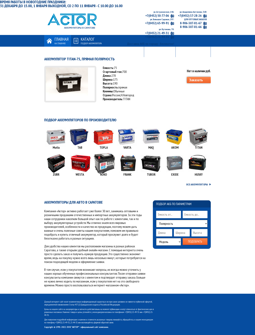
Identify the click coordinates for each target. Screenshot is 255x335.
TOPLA (104, 147)
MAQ (151, 147)
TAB (79, 147)
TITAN (198, 147)
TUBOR (151, 174)
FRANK (127, 174)
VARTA (127, 147)
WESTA (80, 174)
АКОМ (175, 147)
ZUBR (56, 174)
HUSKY (199, 174)
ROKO (103, 174)
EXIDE (175, 174)
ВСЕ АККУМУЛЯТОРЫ (197, 184)
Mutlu (56, 147)
